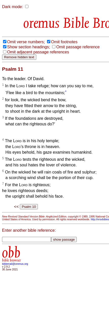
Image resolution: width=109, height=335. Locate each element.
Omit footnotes (64, 42)
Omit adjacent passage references (38, 52)
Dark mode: (12, 7)
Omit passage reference (78, 47)
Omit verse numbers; (26, 42)
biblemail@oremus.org (15, 264)
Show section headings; (28, 47)
